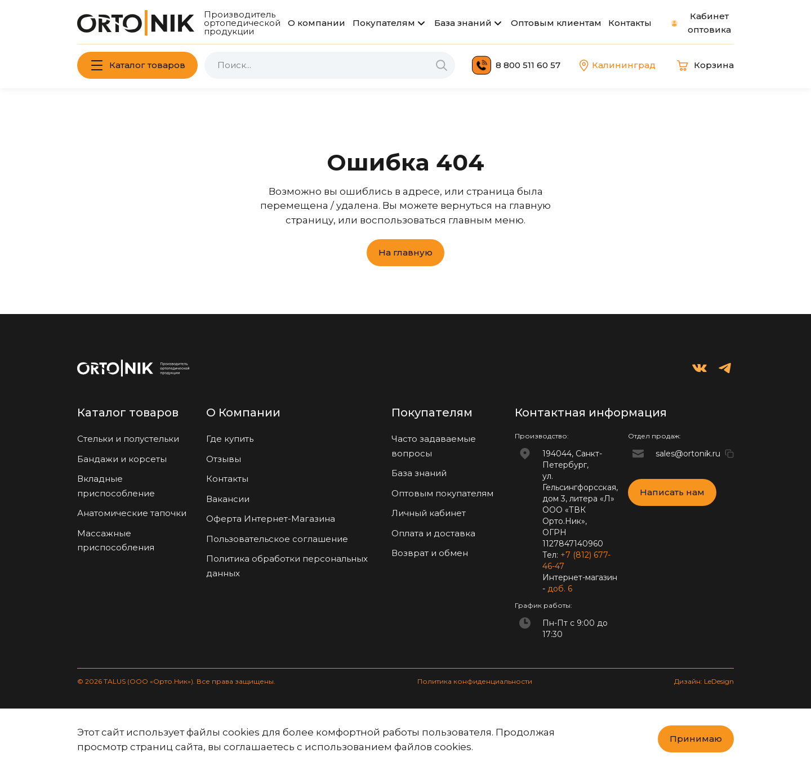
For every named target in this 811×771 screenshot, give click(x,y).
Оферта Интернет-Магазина (270, 518)
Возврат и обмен (429, 553)
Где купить (229, 438)
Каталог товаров (147, 65)
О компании (316, 22)
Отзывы (223, 459)
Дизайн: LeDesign (704, 681)
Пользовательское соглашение (277, 539)
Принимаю (696, 738)
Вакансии (227, 499)
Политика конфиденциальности (474, 681)
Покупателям (384, 22)
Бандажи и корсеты (122, 459)
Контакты (630, 22)
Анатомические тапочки (131, 513)
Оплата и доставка (433, 533)
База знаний (463, 22)
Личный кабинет (428, 513)
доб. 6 (559, 589)
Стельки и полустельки (128, 438)
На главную (405, 252)
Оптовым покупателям (442, 493)
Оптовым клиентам (556, 22)
